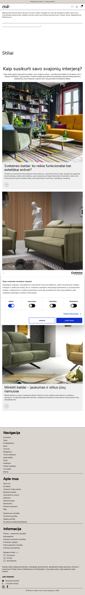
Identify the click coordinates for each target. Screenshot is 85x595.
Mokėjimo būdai (9, 552)
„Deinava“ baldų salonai (12, 489)
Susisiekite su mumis (11, 495)
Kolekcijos (7, 463)
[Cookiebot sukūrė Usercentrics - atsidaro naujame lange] (72, 273)
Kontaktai (7, 486)
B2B (5, 509)
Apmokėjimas (8, 536)
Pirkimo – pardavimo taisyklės (14, 534)
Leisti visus (69, 320)
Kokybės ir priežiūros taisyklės (14, 539)
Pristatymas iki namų (36, 1)
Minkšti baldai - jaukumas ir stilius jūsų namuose (35, 389)
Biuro (5, 446)
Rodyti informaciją (71, 314)
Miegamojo (7, 452)
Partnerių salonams (10, 506)
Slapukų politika (9, 519)
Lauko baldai (8, 458)
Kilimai (5, 472)
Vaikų (5, 440)
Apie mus (6, 484)
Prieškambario (8, 443)
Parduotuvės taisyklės (11, 513)
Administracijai (8, 501)
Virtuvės (6, 449)
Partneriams (7, 504)
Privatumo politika (10, 516)
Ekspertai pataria (9, 492)
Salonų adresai (50, 1)
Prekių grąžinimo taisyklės (13, 545)
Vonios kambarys (9, 455)
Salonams (7, 498)
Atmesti (42, 320)
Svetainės (7, 437)
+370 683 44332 (10, 584)
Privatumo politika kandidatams (15, 522)
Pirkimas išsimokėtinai (11, 548)
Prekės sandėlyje (9, 466)
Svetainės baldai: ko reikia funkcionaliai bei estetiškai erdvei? (37, 168)
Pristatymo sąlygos (10, 542)
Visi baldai (7, 469)
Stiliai (5, 460)
